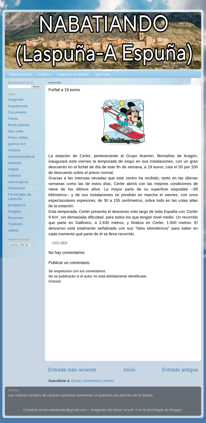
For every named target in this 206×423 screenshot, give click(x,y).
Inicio (129, 370)
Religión (14, 211)
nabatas (14, 175)
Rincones (15, 218)
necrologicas (18, 182)
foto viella (15, 131)
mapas (13, 169)
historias (15, 163)
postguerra (16, 205)
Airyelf (128, 410)
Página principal (20, 74)
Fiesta (13, 119)
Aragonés (15, 100)
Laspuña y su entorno (73, 74)
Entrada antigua (180, 370)
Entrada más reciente (72, 370)
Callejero (44, 74)
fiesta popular (19, 125)
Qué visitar (103, 74)
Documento (17, 112)
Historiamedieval (21, 157)
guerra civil (17, 144)
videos (13, 230)
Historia (14, 150)
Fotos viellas (18, 138)
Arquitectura (18, 106)
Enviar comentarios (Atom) (92, 381)
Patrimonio (16, 188)
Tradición (15, 224)
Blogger (176, 410)
